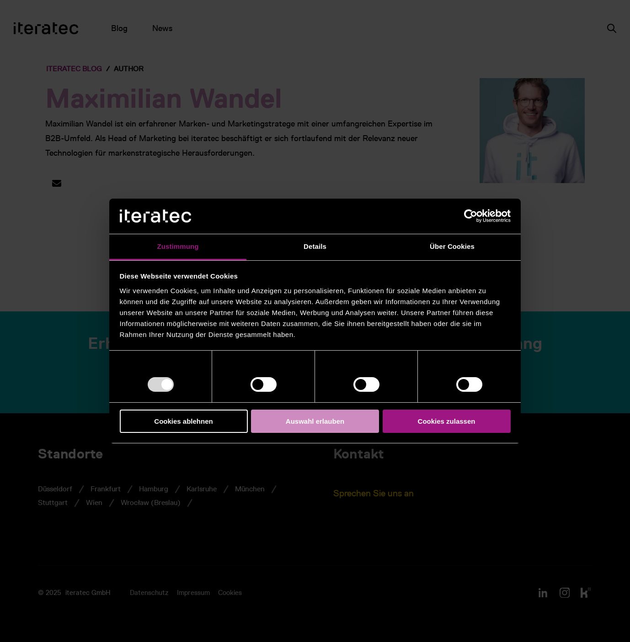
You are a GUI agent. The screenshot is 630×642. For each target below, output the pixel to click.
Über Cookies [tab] (452, 246)
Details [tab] (315, 246)
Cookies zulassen (446, 421)
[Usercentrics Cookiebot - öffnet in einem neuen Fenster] (471, 216)
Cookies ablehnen (183, 421)
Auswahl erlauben (315, 421)
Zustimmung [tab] (178, 246)
